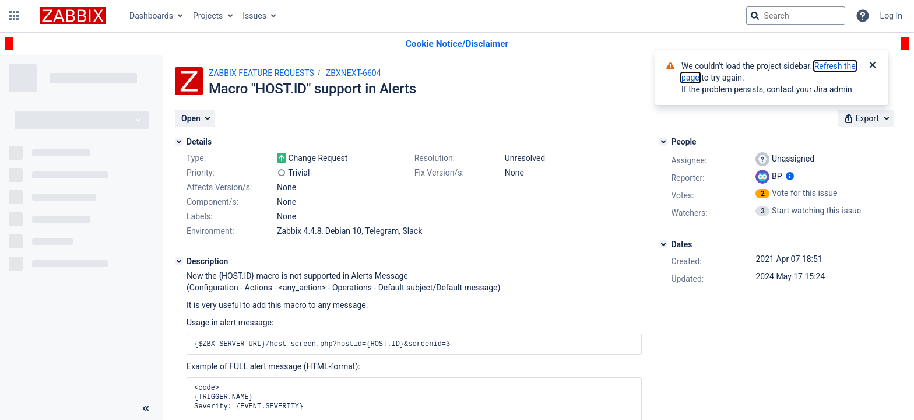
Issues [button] (254, 15)
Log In (891, 15)
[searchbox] (795, 15)
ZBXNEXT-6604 (353, 73)
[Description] (179, 261)
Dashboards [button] (151, 15)
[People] (663, 142)
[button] (14, 15)
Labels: (199, 216)
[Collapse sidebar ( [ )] (146, 408)
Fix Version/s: (439, 172)
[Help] (862, 15)
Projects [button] (208, 15)
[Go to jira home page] (73, 15)
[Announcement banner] (457, 44)
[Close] (872, 66)
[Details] (179, 142)
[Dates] (663, 244)
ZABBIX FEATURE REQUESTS (261, 73)
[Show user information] (790, 176)
